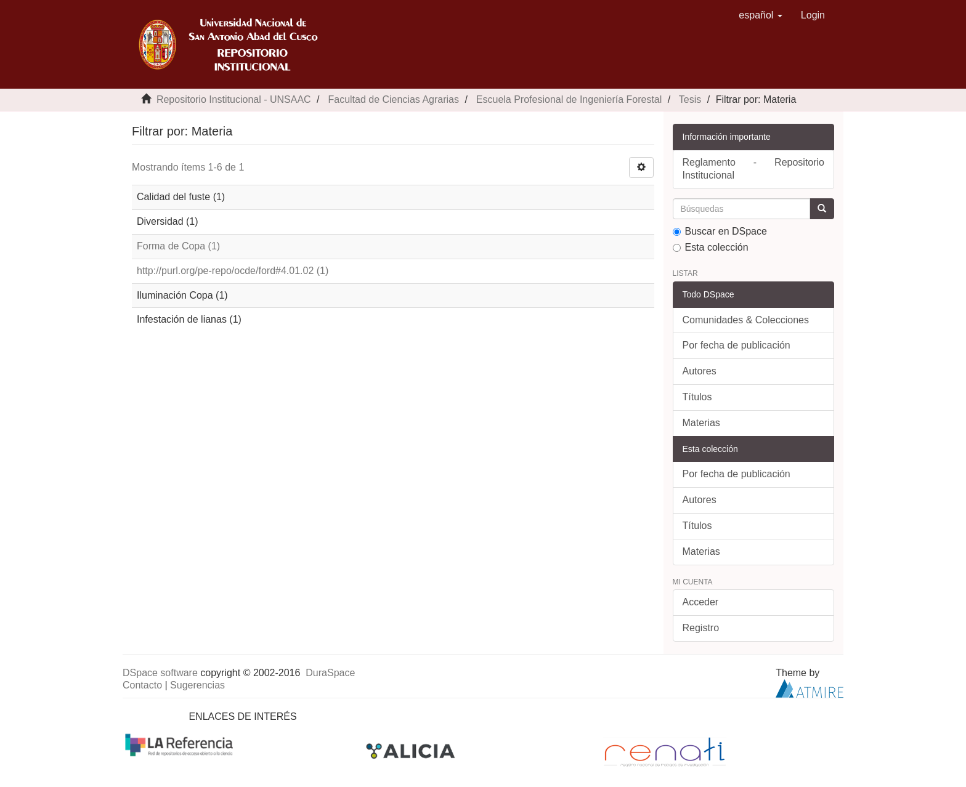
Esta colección (711, 247)
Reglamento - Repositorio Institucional (754, 168)
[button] (760, 15)
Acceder (701, 602)
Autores (699, 371)
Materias (701, 423)
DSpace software (160, 673)
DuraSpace (330, 673)
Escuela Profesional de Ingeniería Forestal (569, 99)
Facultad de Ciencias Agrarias (393, 99)
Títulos (697, 397)
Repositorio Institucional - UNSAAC (233, 99)
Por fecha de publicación (736, 345)
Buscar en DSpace (720, 231)
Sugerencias (197, 685)
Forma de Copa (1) (178, 246)
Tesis (690, 99)
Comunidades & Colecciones (746, 320)
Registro (701, 628)
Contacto (142, 685)
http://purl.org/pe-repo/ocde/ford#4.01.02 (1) (232, 270)
